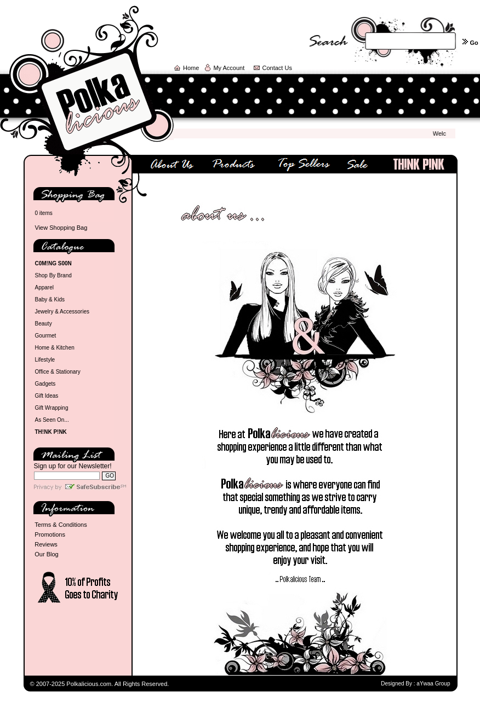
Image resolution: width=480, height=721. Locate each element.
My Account (228, 68)
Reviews (46, 544)
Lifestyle (45, 360)
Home (191, 68)
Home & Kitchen (55, 348)
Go (474, 42)
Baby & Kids (50, 299)
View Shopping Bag (61, 227)
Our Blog (46, 554)
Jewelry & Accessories (62, 312)
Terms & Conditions (61, 524)
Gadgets (45, 384)
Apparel (44, 287)
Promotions (50, 534)
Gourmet (45, 336)
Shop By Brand (53, 275)
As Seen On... (52, 420)
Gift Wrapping (51, 408)
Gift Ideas (47, 396)
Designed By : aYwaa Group (415, 684)
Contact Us (277, 68)
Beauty (43, 324)
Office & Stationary (58, 372)
